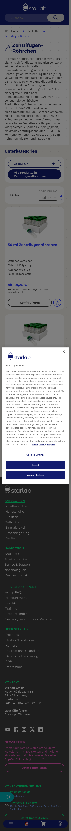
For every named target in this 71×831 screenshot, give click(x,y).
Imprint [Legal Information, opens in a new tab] (51, 444)
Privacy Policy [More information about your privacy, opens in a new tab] (39, 444)
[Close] (64, 351)
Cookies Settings (35, 454)
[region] (35, 415)
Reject (35, 464)
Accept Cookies (35, 474)
